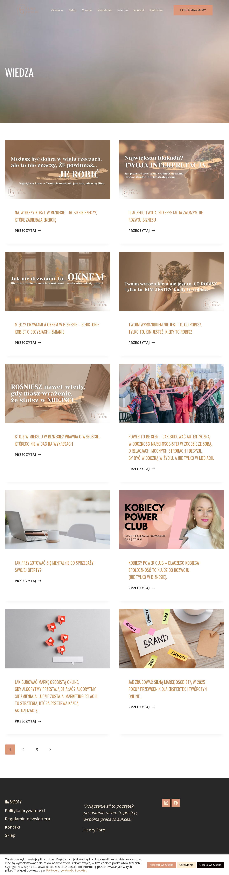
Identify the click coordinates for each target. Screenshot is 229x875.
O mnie (87, 10)
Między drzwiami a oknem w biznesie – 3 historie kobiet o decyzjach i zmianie (53, 328)
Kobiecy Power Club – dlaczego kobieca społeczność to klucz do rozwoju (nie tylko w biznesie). (167, 576)
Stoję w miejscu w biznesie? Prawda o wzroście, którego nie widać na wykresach (50, 443)
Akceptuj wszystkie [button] (161, 865)
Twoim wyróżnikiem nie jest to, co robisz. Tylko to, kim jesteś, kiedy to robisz (169, 328)
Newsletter (104, 10)
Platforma (156, 10)
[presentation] (57, 169)
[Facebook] (176, 803)
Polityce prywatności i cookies (66, 870)
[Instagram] (166, 803)
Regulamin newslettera (27, 819)
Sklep (72, 10)
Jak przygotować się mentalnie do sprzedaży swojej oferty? (45, 573)
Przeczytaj (28, 230)
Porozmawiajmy (193, 10)
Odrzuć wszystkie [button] (210, 865)
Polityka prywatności (25, 810)
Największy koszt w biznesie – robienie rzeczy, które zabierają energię (52, 216)
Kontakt (138, 10)
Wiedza (123, 10)
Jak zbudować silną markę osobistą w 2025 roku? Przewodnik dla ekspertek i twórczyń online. (171, 695)
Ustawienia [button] (186, 865)
